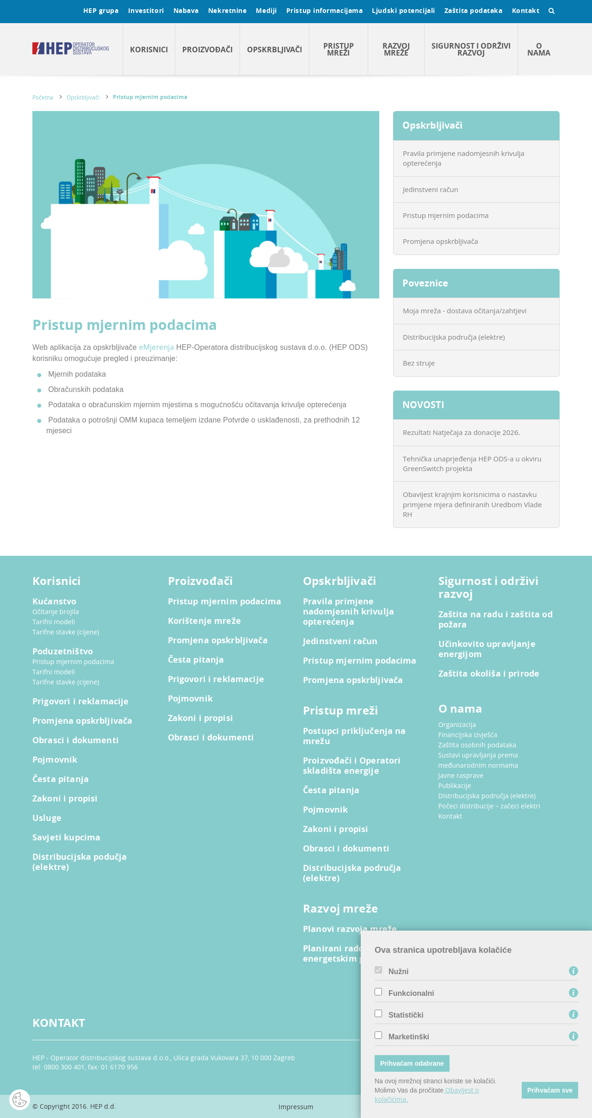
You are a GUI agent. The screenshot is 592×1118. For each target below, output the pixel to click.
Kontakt (526, 10)
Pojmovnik (54, 760)
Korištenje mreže (204, 621)
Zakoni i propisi (65, 799)
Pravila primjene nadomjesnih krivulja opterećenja (463, 158)
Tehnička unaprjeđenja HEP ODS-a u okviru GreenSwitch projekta (472, 463)
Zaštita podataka (473, 10)
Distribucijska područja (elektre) (454, 337)
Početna (42, 97)
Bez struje (419, 362)
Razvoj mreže (396, 49)
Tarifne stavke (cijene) (65, 631)
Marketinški (408, 1037)
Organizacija (457, 724)
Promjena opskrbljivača (440, 241)
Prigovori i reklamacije (80, 701)
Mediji (266, 10)
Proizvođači (207, 49)
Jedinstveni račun (430, 189)
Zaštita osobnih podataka (477, 744)
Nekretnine (227, 10)
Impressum (295, 1106)
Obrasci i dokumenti (75, 740)
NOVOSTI (423, 404)
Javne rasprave (461, 775)
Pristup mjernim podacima (150, 97)
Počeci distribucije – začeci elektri (489, 805)
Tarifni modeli (53, 621)
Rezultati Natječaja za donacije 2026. (461, 432)
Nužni (398, 971)
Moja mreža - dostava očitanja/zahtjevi (465, 310)
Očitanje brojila (55, 611)
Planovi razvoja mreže (350, 929)
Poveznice (425, 283)
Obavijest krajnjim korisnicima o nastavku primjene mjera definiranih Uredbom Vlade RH (472, 504)
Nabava (186, 10)
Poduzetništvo (62, 651)
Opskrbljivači (274, 49)
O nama (538, 49)
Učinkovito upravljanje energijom (487, 649)
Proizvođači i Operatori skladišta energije (352, 766)
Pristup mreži (338, 49)
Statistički (406, 1015)
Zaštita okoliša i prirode (489, 674)
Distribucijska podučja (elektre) (79, 862)
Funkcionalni (411, 993)
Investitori (146, 10)
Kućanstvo (54, 601)
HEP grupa (101, 10)
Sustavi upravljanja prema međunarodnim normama (478, 760)
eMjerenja (156, 347)
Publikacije (454, 785)
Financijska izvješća (468, 734)
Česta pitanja (60, 779)
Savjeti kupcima (66, 837)
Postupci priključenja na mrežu (354, 736)
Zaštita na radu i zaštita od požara (495, 619)
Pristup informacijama (324, 10)
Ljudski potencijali (403, 10)
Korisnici (149, 49)
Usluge (47, 818)
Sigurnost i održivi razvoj (471, 49)
